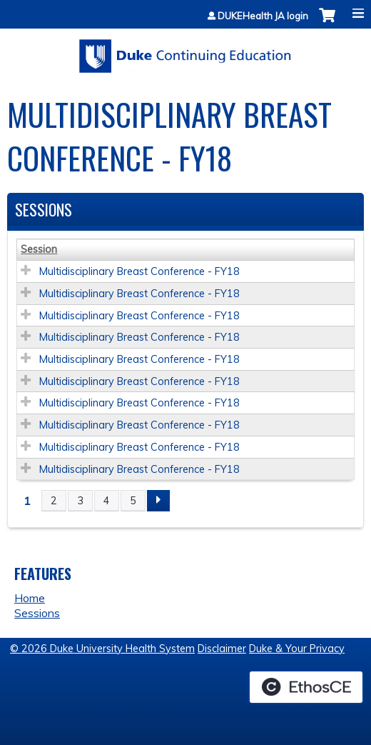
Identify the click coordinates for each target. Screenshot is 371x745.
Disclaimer (222, 648)
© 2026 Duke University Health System (102, 648)
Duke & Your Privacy (297, 648)
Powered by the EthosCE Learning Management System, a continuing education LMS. (306, 687)
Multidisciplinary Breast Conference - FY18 (139, 271)
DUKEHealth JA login (263, 16)
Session (39, 249)
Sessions (37, 613)
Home (29, 598)
